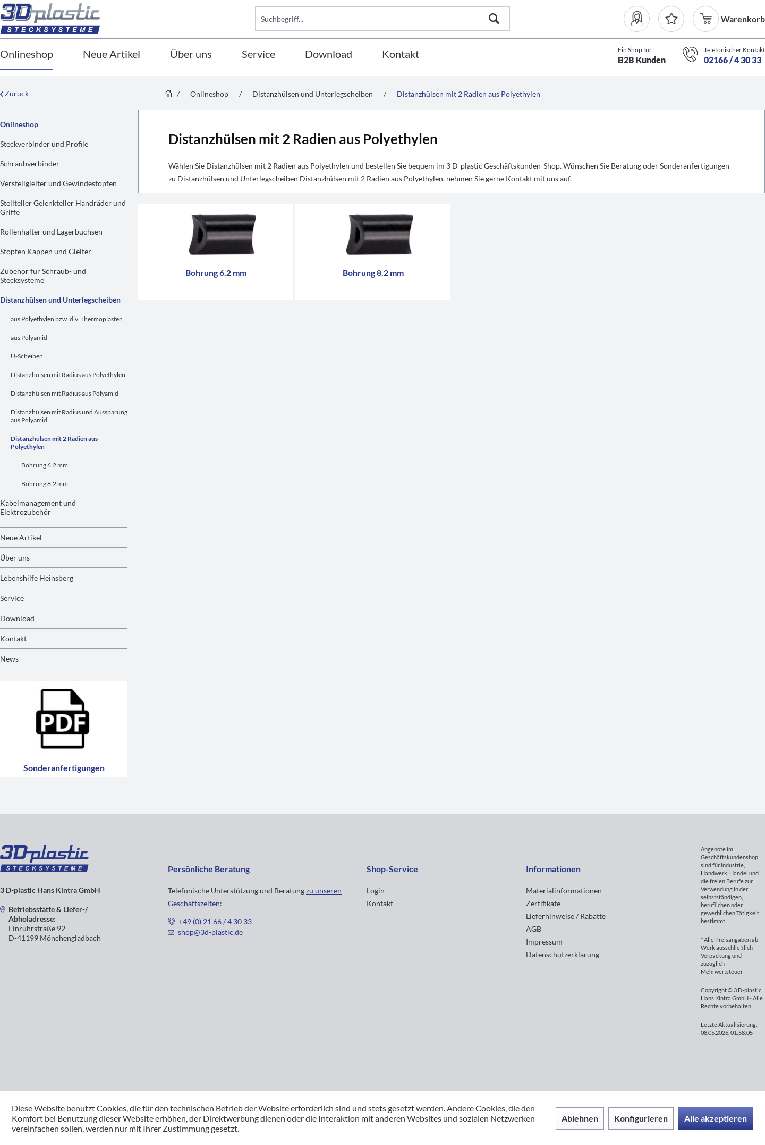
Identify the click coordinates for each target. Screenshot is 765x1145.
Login (376, 890)
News (9, 658)
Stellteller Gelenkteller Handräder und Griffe (63, 207)
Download (17, 618)
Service (12, 598)
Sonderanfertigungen (64, 729)
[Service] (258, 54)
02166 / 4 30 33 (732, 60)
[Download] (328, 54)
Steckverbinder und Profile (44, 143)
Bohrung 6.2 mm (44, 465)
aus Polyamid (29, 337)
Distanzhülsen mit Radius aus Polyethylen (68, 375)
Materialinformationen (564, 890)
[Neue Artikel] (111, 54)
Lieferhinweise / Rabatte (566, 916)
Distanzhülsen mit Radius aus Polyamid (64, 393)
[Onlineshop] (26, 54)
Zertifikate (543, 903)
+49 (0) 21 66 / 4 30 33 (215, 921)
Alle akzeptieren (715, 1118)
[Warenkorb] (707, 19)
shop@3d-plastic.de (210, 932)
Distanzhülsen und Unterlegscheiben (60, 299)
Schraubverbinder (30, 163)
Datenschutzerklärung (562, 954)
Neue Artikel (21, 537)
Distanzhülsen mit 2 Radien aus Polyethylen (54, 442)
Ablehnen (580, 1118)
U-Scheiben (27, 356)
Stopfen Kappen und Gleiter (45, 251)
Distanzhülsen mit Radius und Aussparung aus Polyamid (69, 416)
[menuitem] (641, 19)
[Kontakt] (400, 54)
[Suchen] (494, 19)
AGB (533, 928)
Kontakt (13, 638)
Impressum (544, 941)
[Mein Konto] (641, 19)
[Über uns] (191, 54)
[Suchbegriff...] (382, 18)
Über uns (15, 557)
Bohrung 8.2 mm (44, 484)
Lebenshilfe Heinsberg (36, 577)
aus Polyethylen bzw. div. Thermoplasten (67, 319)
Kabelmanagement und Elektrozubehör (38, 507)
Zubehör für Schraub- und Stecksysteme (43, 275)
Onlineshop (19, 124)
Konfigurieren (641, 1118)
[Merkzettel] (671, 19)
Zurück (14, 93)
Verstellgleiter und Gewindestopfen (58, 183)
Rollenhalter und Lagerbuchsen (51, 231)
